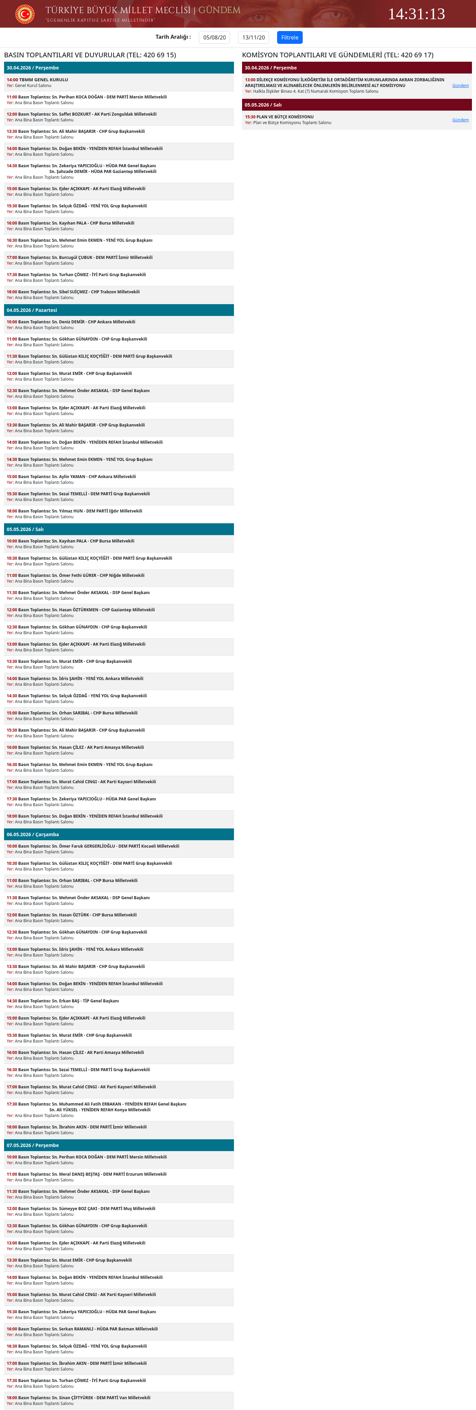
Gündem (460, 85)
